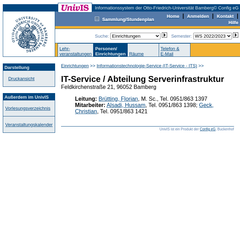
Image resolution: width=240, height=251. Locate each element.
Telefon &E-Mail (169, 51)
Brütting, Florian (118, 99)
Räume (136, 53)
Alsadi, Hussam (126, 105)
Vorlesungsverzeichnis (27, 108)
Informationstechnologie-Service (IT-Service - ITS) (147, 65)
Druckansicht (21, 78)
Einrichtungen (75, 65)
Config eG (208, 129)
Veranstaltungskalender (29, 124)
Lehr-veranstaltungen (75, 51)
